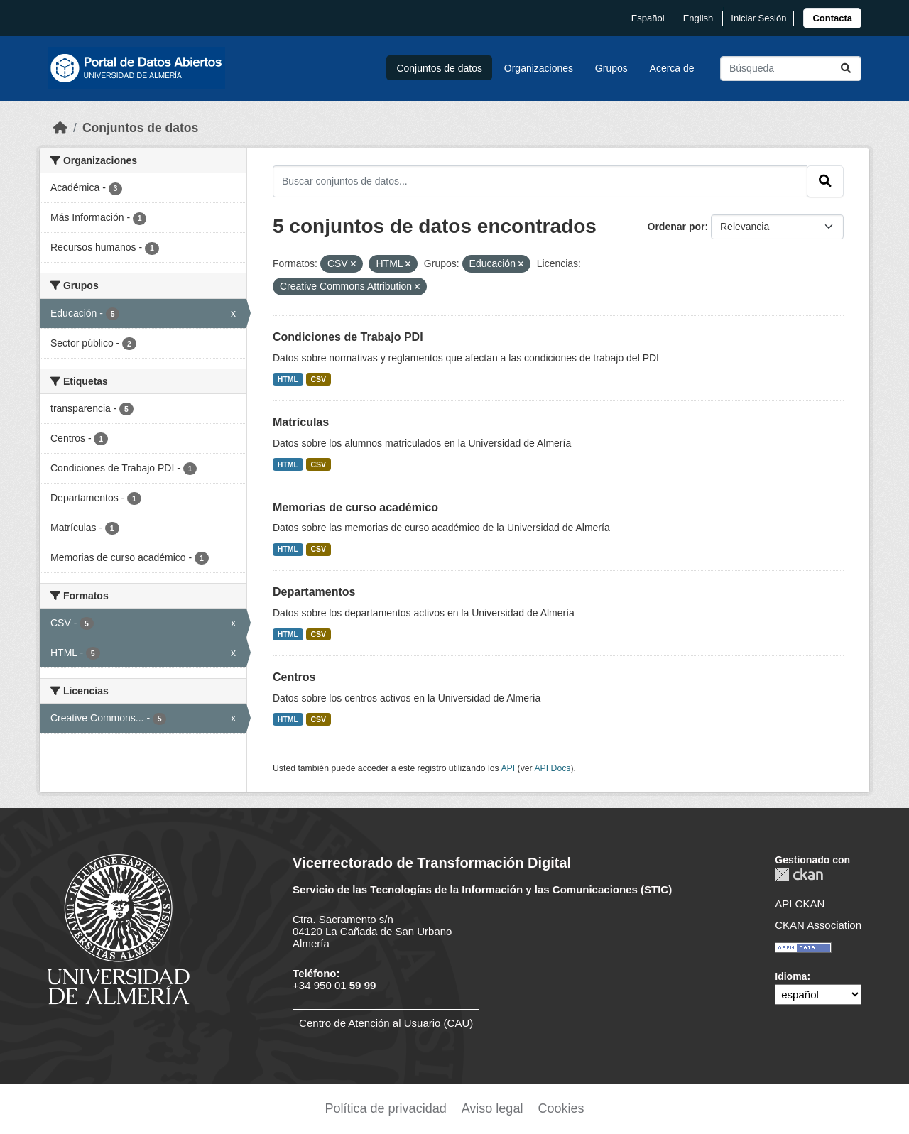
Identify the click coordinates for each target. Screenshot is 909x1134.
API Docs (552, 768)
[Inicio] (60, 128)
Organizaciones (538, 68)
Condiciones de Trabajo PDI (348, 337)
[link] (832, 18)
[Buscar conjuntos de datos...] (790, 68)
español (648, 18)
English (698, 18)
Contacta (832, 18)
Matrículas (301, 422)
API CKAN (799, 904)
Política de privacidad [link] (386, 1108)
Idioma (791, 976)
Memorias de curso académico (355, 507)
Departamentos (314, 592)
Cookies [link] (561, 1108)
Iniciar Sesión (758, 18)
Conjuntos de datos (439, 68)
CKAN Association (818, 925)
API (508, 768)
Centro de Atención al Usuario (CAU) (386, 1023)
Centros (294, 677)
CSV (319, 379)
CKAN (799, 874)
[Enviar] (846, 68)
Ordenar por (676, 226)
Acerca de (672, 68)
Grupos (611, 68)
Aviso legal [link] (492, 1108)
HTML (288, 379)
